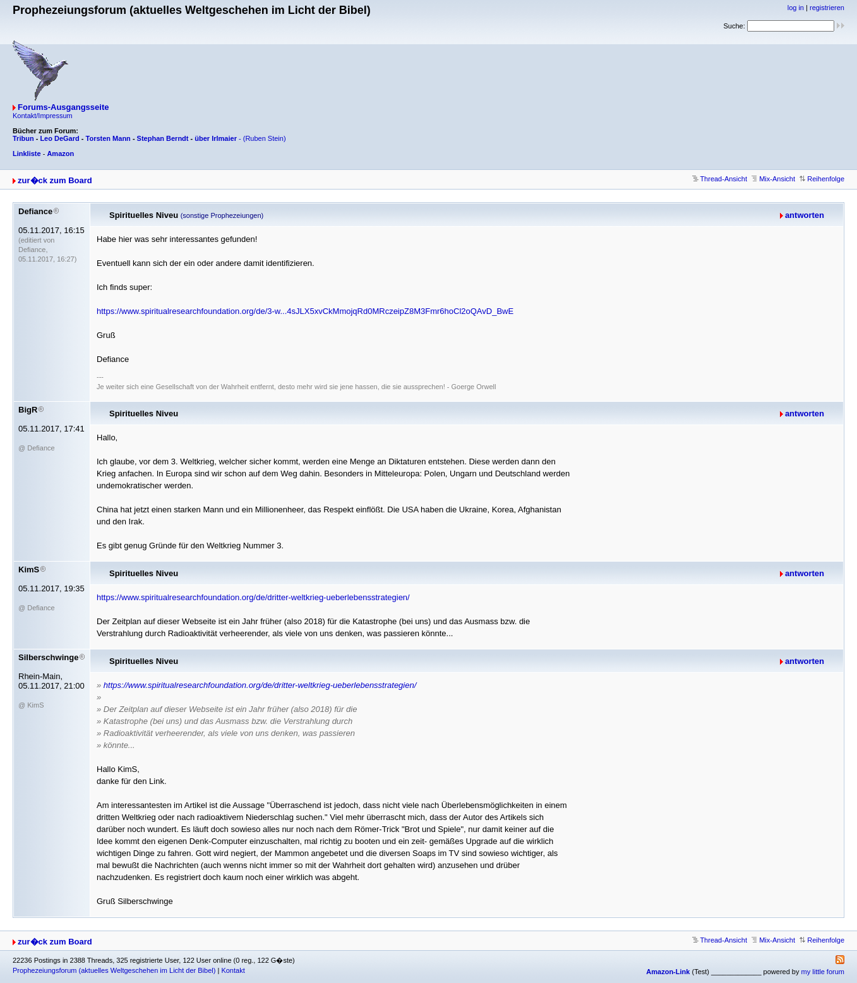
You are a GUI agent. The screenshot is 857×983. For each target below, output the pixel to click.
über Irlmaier (216, 138)
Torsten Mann (108, 138)
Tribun (23, 138)
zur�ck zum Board (55, 180)
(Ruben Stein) (264, 138)
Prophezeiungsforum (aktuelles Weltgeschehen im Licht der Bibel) (114, 970)
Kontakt (232, 970)
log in (796, 7)
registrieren (827, 7)
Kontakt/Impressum (43, 115)
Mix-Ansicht (773, 179)
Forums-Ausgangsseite (63, 107)
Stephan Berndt (163, 138)
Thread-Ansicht (719, 179)
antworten (804, 215)
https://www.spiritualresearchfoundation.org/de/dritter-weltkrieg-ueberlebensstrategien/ (253, 597)
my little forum (822, 971)
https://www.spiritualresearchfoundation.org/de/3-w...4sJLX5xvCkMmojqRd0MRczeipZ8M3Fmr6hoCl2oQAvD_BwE (305, 311)
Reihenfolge (822, 179)
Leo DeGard (59, 138)
